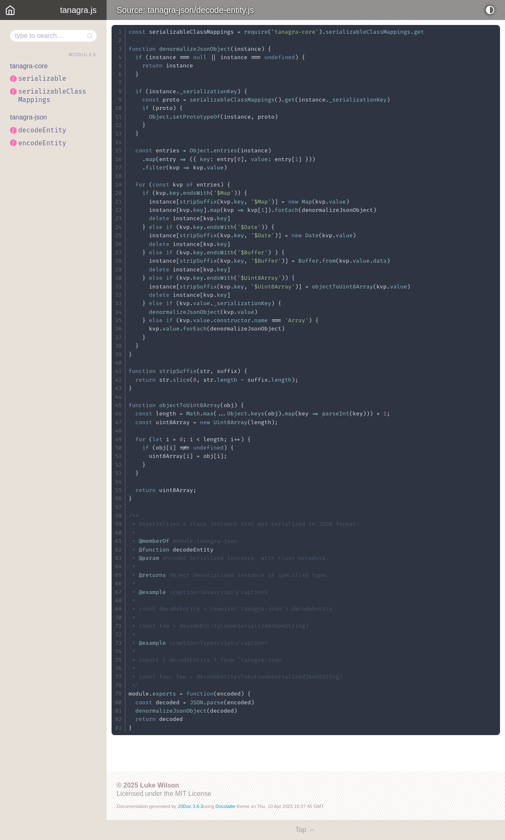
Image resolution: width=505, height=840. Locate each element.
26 (118, 244)
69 (118, 608)
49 (118, 439)
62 (118, 549)
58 (118, 515)
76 (118, 668)
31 (118, 286)
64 (118, 566)
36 (118, 328)
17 (118, 167)
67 (118, 592)
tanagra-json (28, 117)
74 (118, 651)
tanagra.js (78, 10)
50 (118, 447)
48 (118, 430)
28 (118, 260)
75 (118, 660)
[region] (53, 430)
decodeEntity (42, 130)
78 (118, 685)
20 (118, 192)
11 (118, 116)
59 (118, 523)
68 (118, 600)
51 (118, 456)
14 (118, 142)
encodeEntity (42, 143)
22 (118, 210)
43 (118, 388)
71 (118, 625)
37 (118, 337)
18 (118, 175)
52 (118, 464)
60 (118, 532)
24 (118, 227)
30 (118, 277)
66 (118, 583)
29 (118, 269)
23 (118, 218)
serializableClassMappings (52, 95)
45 (118, 405)
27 (118, 252)
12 (118, 125)
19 (118, 184)
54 (118, 481)
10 (118, 108)
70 (118, 617)
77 (118, 676)
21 (118, 201)
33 (118, 303)
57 (118, 507)
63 (118, 558)
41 (118, 371)
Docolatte (225, 806)
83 (118, 727)
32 (118, 294)
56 (118, 498)
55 (118, 490)
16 (118, 159)
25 (118, 235)
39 (118, 354)
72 (118, 634)
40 (118, 362)
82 (118, 719)
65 (118, 575)
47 (118, 422)
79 (118, 693)
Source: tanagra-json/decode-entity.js (185, 10)
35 (118, 320)
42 (118, 379)
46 (118, 413)
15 (118, 150)
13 (118, 133)
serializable (42, 78)
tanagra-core (29, 66)
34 (118, 312)
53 (118, 473)
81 (118, 710)
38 (118, 345)
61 (118, 540)
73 (118, 642)
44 (118, 396)
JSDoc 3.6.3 (190, 806)
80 (118, 702)
